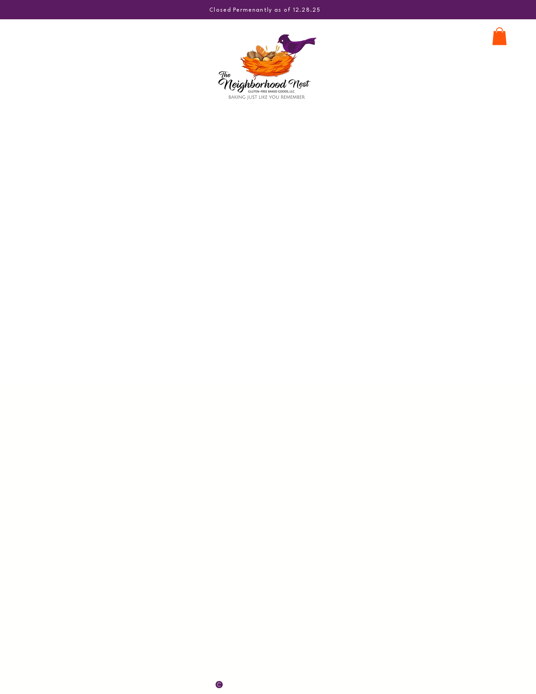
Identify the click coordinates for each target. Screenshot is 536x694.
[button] (499, 36)
